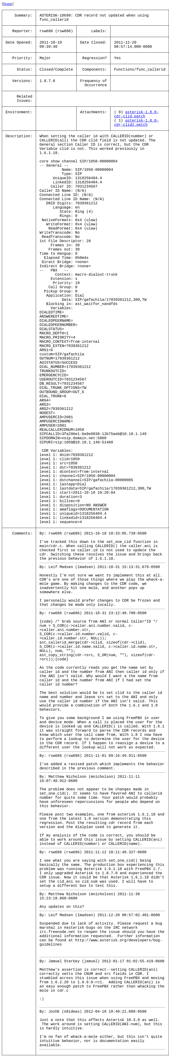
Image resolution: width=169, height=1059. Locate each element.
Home (7, 4)
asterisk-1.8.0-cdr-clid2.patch (136, 123)
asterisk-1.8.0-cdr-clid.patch (136, 114)
